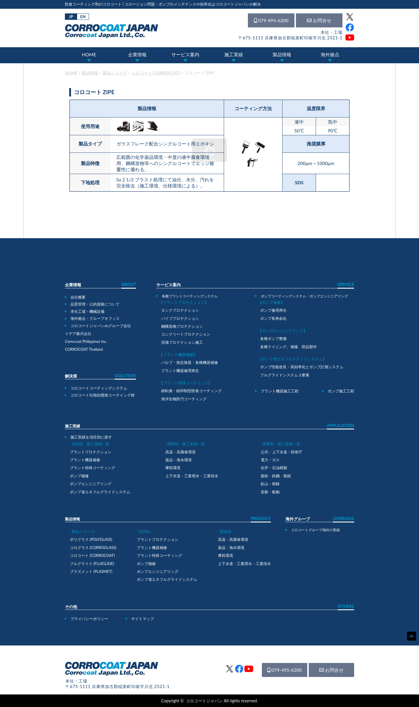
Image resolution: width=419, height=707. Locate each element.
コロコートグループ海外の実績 (315, 530)
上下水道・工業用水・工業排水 (191, 475)
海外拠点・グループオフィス (95, 318)
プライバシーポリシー (89, 618)
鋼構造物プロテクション (182, 326)
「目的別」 (144, 531)
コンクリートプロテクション (185, 334)
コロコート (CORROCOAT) (92, 555)
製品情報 (282, 54)
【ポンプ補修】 (271, 302)
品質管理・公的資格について (95, 304)
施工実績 (233, 54)
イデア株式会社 (78, 333)
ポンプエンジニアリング (90, 483)
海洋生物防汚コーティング (184, 399)
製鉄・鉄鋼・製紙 (276, 475)
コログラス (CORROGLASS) (93, 547)
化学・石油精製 (274, 467)
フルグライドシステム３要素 (284, 375)
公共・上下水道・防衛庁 (281, 452)
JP (71, 16)
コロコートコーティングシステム (98, 388)
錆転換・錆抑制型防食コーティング (191, 390)
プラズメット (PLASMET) (91, 571)
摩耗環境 (172, 467)
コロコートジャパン (204, 700)
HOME (89, 54)
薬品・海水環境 (178, 459)
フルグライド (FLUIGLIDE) (92, 563)
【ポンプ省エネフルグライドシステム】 (292, 359)
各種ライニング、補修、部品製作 (288, 346)
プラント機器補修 (85, 459)
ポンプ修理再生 (273, 310)
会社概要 (78, 297)
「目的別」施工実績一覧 (88, 443)
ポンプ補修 (79, 475)
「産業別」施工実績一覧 (279, 443)
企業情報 (137, 54)
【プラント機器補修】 (178, 354)
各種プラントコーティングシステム (190, 296)
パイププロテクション (180, 318)
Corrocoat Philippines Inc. (86, 341)
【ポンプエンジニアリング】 (282, 330)
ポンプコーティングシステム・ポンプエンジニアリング (304, 296)
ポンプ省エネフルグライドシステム (100, 492)
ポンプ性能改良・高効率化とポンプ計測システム (301, 366)
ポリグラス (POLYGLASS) (91, 539)
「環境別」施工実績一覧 (184, 443)
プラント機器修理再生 (180, 370)
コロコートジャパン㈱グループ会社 (100, 325)
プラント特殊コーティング (92, 467)
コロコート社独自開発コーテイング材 (102, 395)
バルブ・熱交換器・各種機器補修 (189, 362)
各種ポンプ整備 (273, 338)
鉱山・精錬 (270, 483)
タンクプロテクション (180, 310)
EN (83, 16)
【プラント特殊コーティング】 (185, 382)
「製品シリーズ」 (83, 531)
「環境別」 (225, 531)
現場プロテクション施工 (182, 342)
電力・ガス (270, 459)
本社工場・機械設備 (87, 311)
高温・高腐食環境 (180, 452)
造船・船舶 (270, 492)
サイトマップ (142, 618)
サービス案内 (185, 54)
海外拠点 (330, 54)
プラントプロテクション (90, 452)
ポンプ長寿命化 (273, 318)
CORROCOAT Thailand (84, 349)
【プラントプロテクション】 (183, 302)
